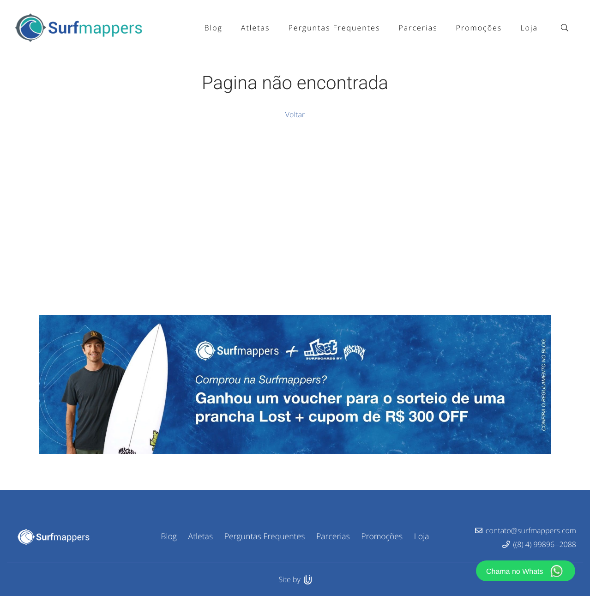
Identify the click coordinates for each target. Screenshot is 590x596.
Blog (169, 536)
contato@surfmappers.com (531, 530)
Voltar (295, 114)
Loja (421, 536)
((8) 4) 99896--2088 (544, 544)
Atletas (200, 536)
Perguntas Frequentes (264, 536)
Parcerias (333, 536)
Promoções (382, 536)
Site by (294, 579)
